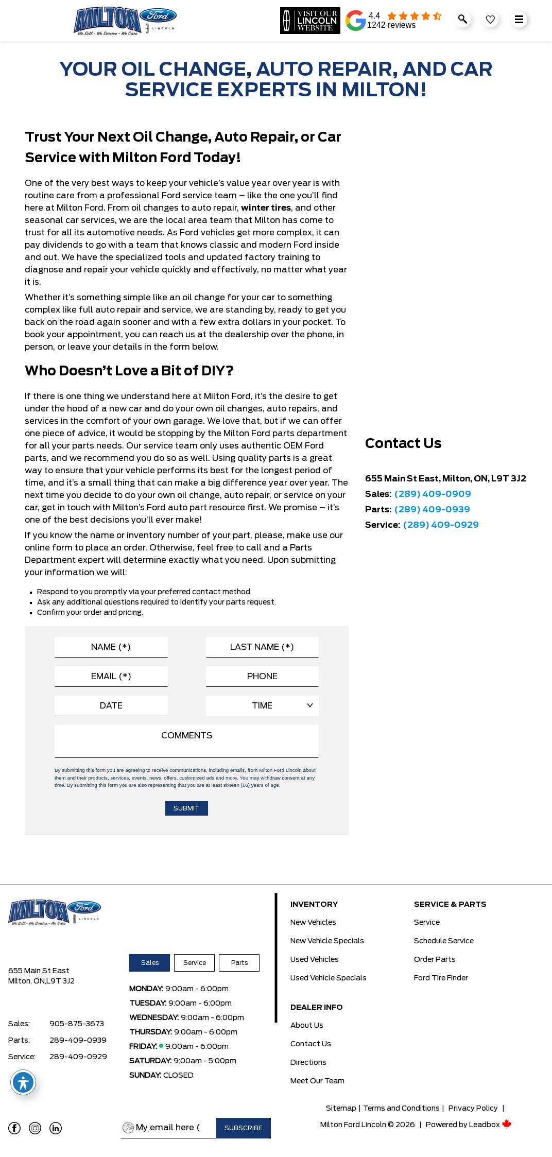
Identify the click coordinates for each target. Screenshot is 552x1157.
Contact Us (310, 1044)
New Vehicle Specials (327, 941)
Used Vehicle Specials (328, 978)
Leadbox (490, 1125)
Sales (150, 963)
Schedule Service (444, 941)
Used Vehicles (314, 959)
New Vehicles (313, 922)
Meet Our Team (317, 1081)
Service (194, 963)
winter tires (266, 208)
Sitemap (341, 1108)
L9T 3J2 (60, 981)
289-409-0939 (78, 1040)
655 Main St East (39, 971)
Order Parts (435, 959)
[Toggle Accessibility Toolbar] (23, 1082)
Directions (308, 1062)
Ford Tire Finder (441, 978)
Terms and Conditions (401, 1108)
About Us (306, 1025)
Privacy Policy (473, 1108)
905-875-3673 (76, 1024)
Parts (239, 963)
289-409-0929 (78, 1057)
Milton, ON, (27, 981)
